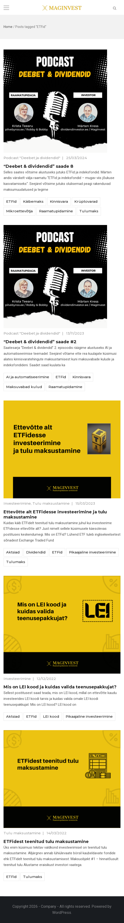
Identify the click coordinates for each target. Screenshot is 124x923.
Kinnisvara (59, 201)
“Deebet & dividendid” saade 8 (38, 166)
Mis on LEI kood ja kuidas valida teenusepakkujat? (60, 687)
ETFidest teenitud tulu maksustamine (46, 841)
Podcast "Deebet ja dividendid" (32, 158)
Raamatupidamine (56, 211)
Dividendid (36, 552)
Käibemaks (33, 201)
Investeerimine (17, 503)
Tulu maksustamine (51, 503)
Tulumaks (88, 211)
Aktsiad (13, 552)
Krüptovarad (86, 201)
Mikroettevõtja (19, 211)
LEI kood (51, 716)
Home (8, 27)
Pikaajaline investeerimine (92, 552)
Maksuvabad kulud (24, 387)
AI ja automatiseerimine (27, 377)
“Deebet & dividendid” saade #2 (40, 341)
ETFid (11, 201)
